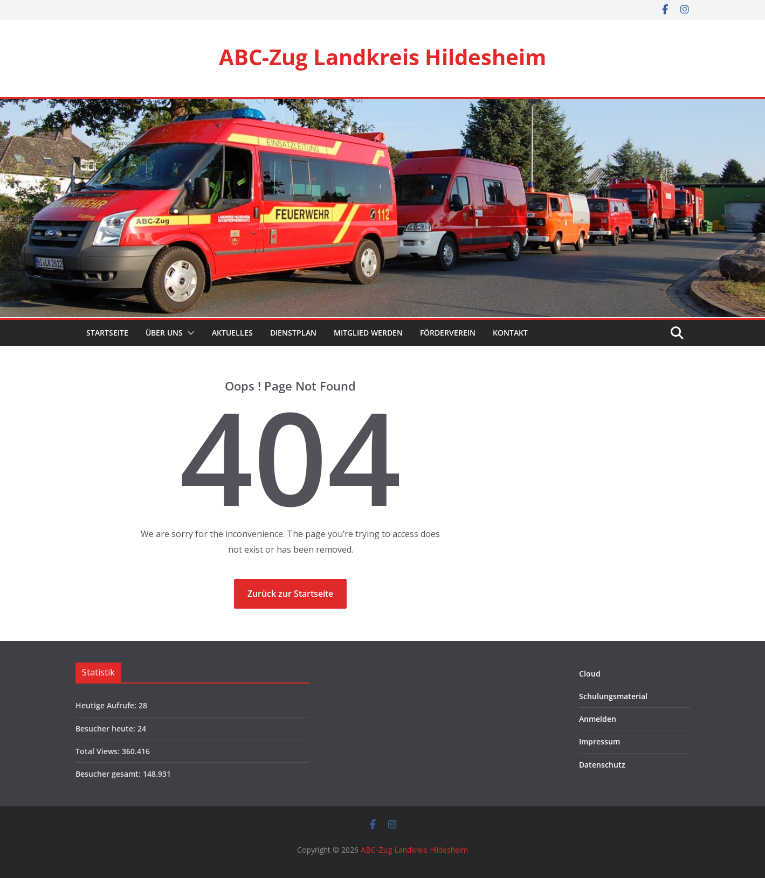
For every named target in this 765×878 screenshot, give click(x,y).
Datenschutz (602, 764)
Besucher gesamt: (109, 774)
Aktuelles (232, 332)
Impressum (599, 741)
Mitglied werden (368, 332)
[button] (189, 332)
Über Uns (164, 332)
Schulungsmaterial (613, 696)
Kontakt (510, 332)
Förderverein (447, 332)
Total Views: (98, 751)
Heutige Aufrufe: (107, 705)
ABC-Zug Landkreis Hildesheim (382, 57)
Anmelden (597, 719)
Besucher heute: (106, 728)
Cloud (590, 673)
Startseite (106, 332)
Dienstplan (293, 332)
